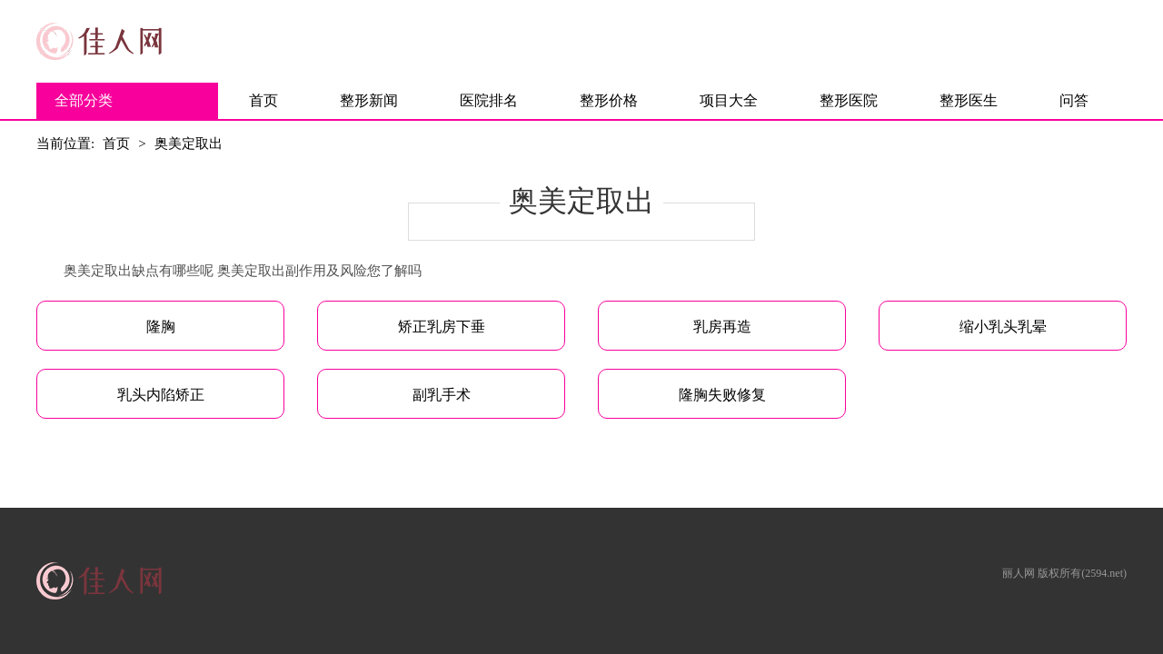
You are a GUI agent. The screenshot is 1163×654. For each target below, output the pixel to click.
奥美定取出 (188, 143)
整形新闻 (369, 100)
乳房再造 (722, 326)
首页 (263, 100)
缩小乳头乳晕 (1003, 326)
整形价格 (609, 100)
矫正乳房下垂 (441, 326)
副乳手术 (442, 394)
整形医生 (968, 100)
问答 (1073, 100)
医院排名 (489, 100)
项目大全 (729, 100)
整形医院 (849, 100)
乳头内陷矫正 (160, 394)
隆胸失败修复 (722, 394)
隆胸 (160, 326)
